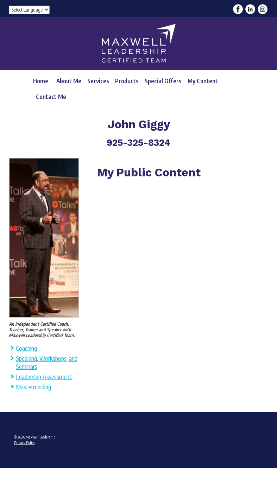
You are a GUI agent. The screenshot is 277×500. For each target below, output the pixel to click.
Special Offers (163, 81)
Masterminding (33, 387)
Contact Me (51, 96)
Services (98, 81)
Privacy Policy (24, 442)
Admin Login (23, 470)
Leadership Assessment (44, 376)
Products (127, 81)
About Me (68, 81)
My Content (203, 81)
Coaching (26, 348)
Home (40, 81)
